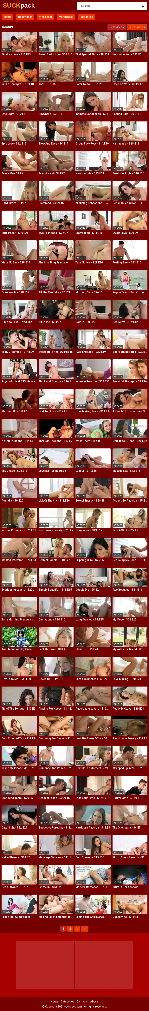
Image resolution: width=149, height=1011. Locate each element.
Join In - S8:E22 (85, 322)
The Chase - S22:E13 (14, 470)
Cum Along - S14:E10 (52, 619)
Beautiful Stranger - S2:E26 (130, 381)
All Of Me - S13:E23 (50, 322)
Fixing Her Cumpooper (16, 916)
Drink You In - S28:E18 (15, 292)
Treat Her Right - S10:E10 (128, 173)
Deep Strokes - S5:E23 (15, 887)
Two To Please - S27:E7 (53, 232)
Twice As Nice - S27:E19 (90, 351)
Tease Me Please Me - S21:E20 (19, 768)
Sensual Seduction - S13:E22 (130, 203)
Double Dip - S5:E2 (87, 589)
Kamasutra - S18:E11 (126, 143)
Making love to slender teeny (56, 916)
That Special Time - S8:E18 (92, 54)
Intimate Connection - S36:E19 (93, 113)
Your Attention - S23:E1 (127, 54)
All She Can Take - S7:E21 (54, 292)
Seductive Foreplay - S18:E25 (56, 827)
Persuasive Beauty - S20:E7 (56, 530)
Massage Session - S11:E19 (56, 857)
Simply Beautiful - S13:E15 (55, 589)
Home (7, 16)
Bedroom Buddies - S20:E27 (130, 351)
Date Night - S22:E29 (14, 827)
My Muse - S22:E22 (124, 619)
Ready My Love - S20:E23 (128, 708)
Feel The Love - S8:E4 (52, 649)
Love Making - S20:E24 (127, 679)
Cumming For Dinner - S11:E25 (56, 738)
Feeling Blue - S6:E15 (126, 113)
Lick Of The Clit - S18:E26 (54, 500)
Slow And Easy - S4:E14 (53, 143)
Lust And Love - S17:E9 (53, 411)
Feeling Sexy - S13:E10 (127, 262)
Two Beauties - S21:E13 (127, 589)
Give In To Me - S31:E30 (16, 679)
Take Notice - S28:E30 (89, 262)
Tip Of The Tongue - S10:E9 (18, 708)
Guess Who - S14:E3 (125, 916)
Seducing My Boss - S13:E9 (130, 560)
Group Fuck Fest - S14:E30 (92, 143)
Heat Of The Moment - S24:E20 (93, 768)
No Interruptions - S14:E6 (17, 440)
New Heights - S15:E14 (89, 173)
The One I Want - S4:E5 (126, 827)
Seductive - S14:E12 (125, 322)
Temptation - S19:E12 (88, 530)
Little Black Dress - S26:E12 (130, 440)
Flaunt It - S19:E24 (86, 649)
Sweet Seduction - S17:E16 (55, 54)
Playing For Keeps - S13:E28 (56, 708)
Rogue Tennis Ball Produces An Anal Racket (130, 292)
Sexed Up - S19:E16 (51, 679)
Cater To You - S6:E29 (88, 84)
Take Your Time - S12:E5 (90, 797)
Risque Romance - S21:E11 (19, 530)
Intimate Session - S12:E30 (92, 381)
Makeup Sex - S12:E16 (126, 470)
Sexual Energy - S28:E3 (90, 500)
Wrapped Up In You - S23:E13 (130, 768)
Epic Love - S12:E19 (14, 143)
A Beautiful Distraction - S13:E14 (130, 411)
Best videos (25, 16)
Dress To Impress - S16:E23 (93, 679)
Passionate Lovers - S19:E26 (93, 708)
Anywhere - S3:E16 (50, 113)
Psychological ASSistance (18, 381)
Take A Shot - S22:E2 (125, 530)
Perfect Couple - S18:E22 (54, 560)
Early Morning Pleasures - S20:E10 (19, 619)
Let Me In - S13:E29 (50, 887)
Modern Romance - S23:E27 (93, 887)
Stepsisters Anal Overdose (56, 351)
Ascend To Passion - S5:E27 (130, 500)
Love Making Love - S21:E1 (92, 411)
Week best (45, 16)
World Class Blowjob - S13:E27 (130, 857)
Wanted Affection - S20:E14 (19, 560)
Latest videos (137, 27)
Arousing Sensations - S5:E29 (93, 203)
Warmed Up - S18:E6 (14, 411)
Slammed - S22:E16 (51, 203)
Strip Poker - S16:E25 (15, 232)
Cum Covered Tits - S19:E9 (18, 738)
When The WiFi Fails (87, 440)
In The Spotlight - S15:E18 (18, 84)
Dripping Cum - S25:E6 (89, 560)
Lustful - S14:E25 (86, 470)
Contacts (82, 1001)
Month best (66, 16)
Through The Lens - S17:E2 (55, 440)
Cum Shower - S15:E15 (89, 857)
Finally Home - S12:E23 (16, 54)
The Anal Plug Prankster (54, 262)
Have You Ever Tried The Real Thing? (19, 322)
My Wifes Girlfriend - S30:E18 (130, 649)
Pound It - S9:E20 (12, 500)
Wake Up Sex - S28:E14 (16, 262)
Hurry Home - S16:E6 (126, 797)
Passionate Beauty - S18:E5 (130, 738)
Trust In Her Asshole (125, 887)
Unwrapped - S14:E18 (88, 232)
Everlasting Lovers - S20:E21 (19, 589)
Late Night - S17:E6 (13, 113)
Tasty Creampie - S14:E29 (18, 351)
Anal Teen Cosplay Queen (17, 649)
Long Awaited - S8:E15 (89, 619)
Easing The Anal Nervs (89, 916)
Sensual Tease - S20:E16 (54, 797)
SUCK (13, 5)
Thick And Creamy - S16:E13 (56, 381)
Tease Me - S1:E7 (12, 173)
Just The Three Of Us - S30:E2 (93, 738)
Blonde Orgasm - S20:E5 (17, 797)
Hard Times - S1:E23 (15, 203)
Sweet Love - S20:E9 (125, 232)
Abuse (94, 1001)
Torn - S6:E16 (47, 84)
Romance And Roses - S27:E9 (56, 768)
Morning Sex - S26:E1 (89, 292)
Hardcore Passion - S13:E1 (92, 827)
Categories (86, 16)
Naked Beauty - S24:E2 (16, 857)
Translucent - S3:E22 (52, 173)
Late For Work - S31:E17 (128, 84)
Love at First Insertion (52, 470)
